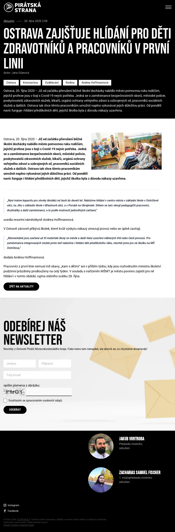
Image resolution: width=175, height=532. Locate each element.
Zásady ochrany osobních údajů (19, 525)
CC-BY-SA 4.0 (24, 519)
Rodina (70, 82)
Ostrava (11, 82)
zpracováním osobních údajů (44, 400)
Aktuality (9, 21)
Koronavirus (30, 82)
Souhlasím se (35, 400)
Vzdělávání (52, 82)
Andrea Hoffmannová (95, 82)
